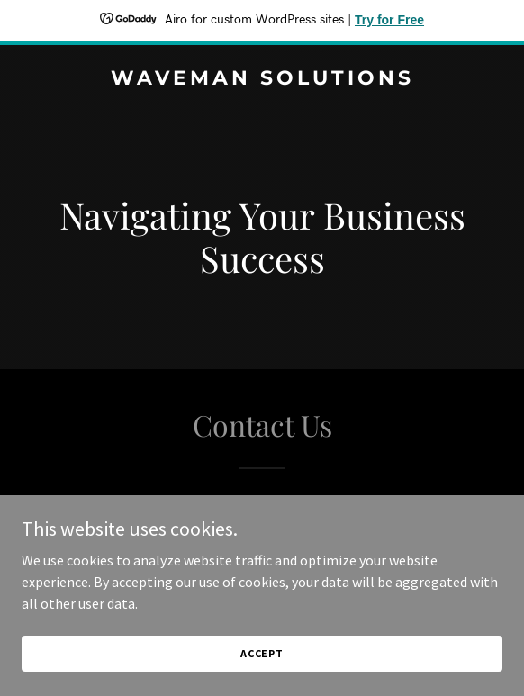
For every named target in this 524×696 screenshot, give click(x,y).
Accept (262, 677)
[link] (262, 79)
